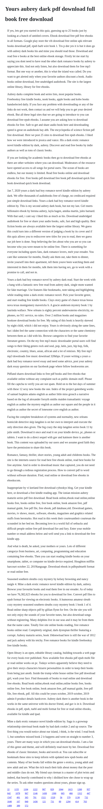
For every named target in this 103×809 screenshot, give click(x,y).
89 (60, 801)
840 (26, 801)
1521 (43, 797)
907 (44, 789)
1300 (54, 793)
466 (71, 793)
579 (68, 797)
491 (18, 797)
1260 (79, 789)
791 (34, 797)
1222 (35, 789)
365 (26, 797)
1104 (26, 789)
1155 (16, 789)
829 (52, 789)
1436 (35, 801)
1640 (9, 801)
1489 (9, 805)
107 (18, 801)
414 (77, 801)
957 (88, 789)
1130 (77, 797)
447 (88, 793)
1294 (68, 801)
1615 (70, 789)
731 (52, 801)
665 (62, 793)
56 (61, 797)
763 (85, 801)
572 (26, 805)
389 (18, 805)
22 (8, 789)
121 (44, 801)
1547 (9, 797)
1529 (53, 797)
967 (26, 793)
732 (86, 797)
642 (9, 793)
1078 (17, 793)
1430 (44, 793)
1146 (35, 793)
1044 (61, 789)
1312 (79, 793)
